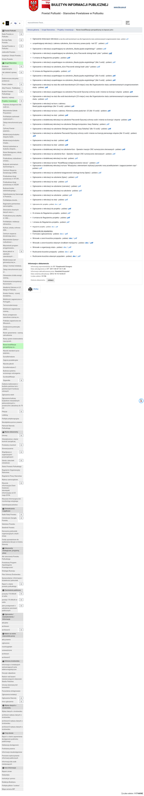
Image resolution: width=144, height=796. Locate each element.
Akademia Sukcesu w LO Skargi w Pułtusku (12, 289)
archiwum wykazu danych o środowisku (12, 716)
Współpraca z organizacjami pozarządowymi (7, 454)
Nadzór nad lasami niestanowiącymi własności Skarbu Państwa (12, 679)
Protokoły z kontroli (9, 445)
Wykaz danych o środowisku (12, 711)
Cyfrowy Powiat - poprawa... (9, 130)
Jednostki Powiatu (8, 52)
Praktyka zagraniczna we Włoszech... (12, 322)
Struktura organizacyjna (7, 68)
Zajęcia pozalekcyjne (10, 360)
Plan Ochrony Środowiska (11, 575)
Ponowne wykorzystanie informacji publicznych (10, 757)
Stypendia (6, 380)
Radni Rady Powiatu (9, 515)
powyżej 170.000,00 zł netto (9, 595)
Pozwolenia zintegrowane (11, 691)
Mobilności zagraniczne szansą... (11, 310)
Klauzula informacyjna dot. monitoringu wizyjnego (11, 500)
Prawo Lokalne (7, 84)
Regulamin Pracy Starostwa (12, 476)
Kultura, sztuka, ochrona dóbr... (11, 229)
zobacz (51, 280)
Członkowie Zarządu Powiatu (9, 519)
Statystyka (5, 775)
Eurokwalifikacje (9, 377)
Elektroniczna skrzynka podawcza (10, 80)
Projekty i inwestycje (9, 101)
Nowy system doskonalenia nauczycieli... (13, 340)
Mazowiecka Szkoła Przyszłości (10, 112)
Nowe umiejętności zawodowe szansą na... (11, 316)
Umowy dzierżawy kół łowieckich (9, 686)
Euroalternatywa (9, 357)
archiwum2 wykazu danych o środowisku (12, 722)
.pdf (127, 39)
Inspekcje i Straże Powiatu (11, 56)
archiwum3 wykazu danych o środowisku (12, 728)
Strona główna (33, 30)
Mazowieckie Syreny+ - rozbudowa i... (11, 241)
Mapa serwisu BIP (8, 789)
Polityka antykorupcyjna (10, 419)
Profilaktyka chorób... (10, 200)
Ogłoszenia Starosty (9, 698)
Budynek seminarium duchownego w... (10, 165)
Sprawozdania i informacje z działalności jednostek (12, 579)
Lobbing (5, 415)
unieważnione (7, 650)
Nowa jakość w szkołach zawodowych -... (9, 254)
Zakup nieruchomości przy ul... (12, 271)
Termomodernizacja (10, 305)
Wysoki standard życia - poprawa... (11, 352)
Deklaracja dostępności (10, 745)
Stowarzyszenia (7, 449)
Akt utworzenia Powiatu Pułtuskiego (10, 558)
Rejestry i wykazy (8, 97)
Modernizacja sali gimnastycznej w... (9, 261)
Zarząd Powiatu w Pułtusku (8, 47)
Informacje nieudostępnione (12, 752)
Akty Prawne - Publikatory (11, 88)
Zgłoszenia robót (8, 395)
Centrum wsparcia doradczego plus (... (10, 235)
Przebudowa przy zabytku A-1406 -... (12, 217)
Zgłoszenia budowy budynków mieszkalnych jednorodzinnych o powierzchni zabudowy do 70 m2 (12, 403)
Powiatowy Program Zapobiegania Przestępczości (9, 565)
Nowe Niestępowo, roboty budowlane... (12, 153)
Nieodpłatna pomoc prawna (12, 422)
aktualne (5, 623)
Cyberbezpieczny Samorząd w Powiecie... (13, 195)
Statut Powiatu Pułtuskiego (11, 466)
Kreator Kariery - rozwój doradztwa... (11, 294)
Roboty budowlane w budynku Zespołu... (10, 148)
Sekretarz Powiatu (8, 524)
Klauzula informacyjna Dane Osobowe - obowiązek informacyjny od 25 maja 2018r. (9, 489)
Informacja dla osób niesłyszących (9, 763)
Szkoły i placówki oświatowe (8, 462)
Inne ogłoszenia (7, 702)
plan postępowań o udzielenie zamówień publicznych (9, 608)
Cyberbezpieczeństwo (10, 505)
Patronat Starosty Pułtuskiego (8, 427)
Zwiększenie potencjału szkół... (11, 328)
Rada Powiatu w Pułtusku (8, 35)
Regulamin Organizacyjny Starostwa (11, 471)
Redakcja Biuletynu (9, 782)
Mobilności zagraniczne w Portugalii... (12, 300)
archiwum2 (6, 630)
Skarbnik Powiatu (8, 528)
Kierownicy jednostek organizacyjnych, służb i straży (10, 533)
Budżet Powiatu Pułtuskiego (7, 93)
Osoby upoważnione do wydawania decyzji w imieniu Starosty (12, 542)
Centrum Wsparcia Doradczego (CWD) (10, 171)
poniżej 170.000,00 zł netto (9, 601)
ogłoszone (5, 643)
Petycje (4, 412)
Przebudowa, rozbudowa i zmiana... (12, 160)
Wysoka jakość (8, 364)
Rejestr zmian (7, 771)
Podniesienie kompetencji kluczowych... (12, 283)
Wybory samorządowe (10, 480)
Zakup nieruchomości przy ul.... (12, 124)
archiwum (5, 626)
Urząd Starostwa (48, 30)
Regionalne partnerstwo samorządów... (11, 205)
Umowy (4, 436)
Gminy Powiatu (7, 59)
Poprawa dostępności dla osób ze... (12, 106)
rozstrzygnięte (7, 647)
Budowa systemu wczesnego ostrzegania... (12, 372)
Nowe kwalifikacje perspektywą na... (9, 346)
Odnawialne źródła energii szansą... (12, 277)
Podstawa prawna (8, 749)
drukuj (33, 289)
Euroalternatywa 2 (9, 367)
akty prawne (6, 640)
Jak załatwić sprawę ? (9, 74)
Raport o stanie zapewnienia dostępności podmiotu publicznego (12, 739)
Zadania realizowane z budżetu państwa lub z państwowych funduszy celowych (10, 387)
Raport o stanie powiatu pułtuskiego (9, 585)
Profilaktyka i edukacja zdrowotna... (11, 223)
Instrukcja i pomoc (8, 778)
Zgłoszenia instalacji (9, 695)
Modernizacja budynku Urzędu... (11, 142)
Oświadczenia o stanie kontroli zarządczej (10, 440)
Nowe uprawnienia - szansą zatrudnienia (13, 334)
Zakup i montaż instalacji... (12, 266)
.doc (52, 227)
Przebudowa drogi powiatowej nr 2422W (11, 183)
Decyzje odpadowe (8, 673)
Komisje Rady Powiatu (7, 41)
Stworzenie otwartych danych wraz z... (11, 211)
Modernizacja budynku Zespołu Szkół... (11, 136)
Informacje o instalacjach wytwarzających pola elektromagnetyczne (11, 667)
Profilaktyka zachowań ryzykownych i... (11, 118)
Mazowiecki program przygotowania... (10, 247)
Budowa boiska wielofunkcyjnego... (10, 189)
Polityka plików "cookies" (11, 786)
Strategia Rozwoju (8, 571)
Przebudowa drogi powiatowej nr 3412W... (11, 177)
